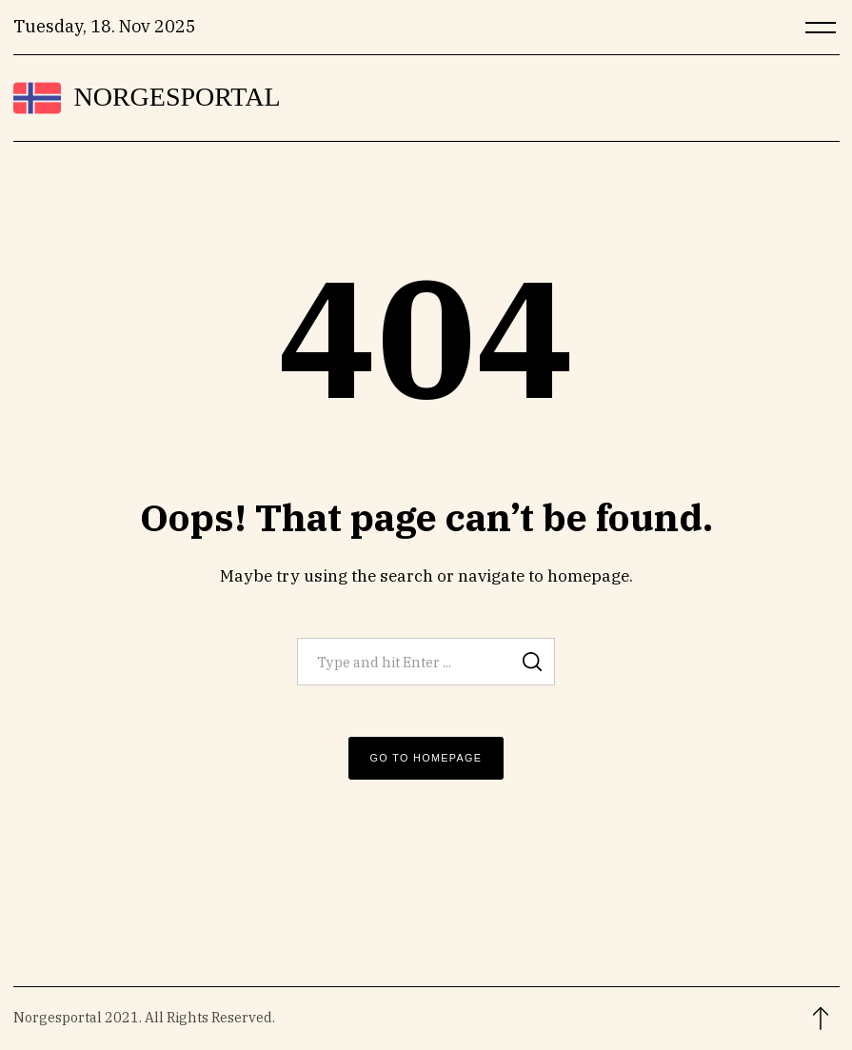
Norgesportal (177, 97)
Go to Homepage (426, 757)
